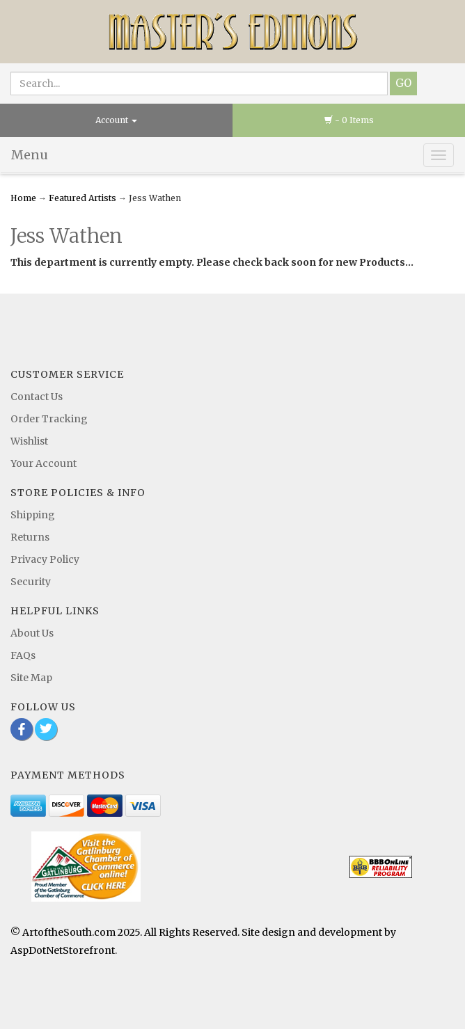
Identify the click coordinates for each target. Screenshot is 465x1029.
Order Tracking (49, 419)
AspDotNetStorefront (62, 950)
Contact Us (36, 396)
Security (30, 581)
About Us (32, 633)
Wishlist (29, 441)
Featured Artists (82, 198)
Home (24, 198)
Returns (29, 537)
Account (116, 120)
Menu (29, 155)
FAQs (23, 655)
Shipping (32, 515)
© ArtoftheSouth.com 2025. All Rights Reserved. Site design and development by (203, 932)
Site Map (31, 677)
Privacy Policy (44, 559)
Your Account (43, 463)
